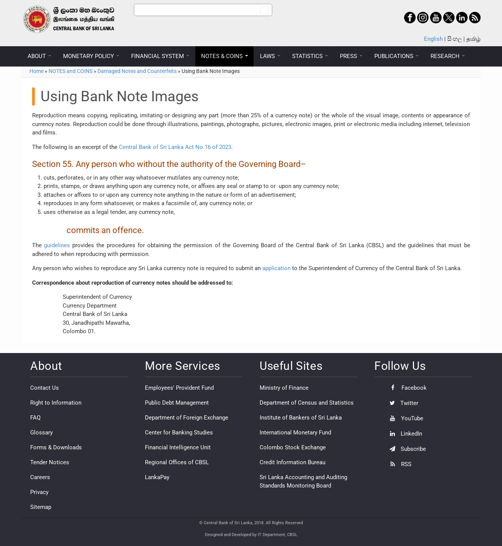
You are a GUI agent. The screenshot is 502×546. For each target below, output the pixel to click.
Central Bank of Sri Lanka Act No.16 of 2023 (175, 147)
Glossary (41, 432)
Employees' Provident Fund (179, 387)
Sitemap (40, 507)
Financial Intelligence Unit (178, 447)
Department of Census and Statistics (307, 402)
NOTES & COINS (224, 56)
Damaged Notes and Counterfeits (137, 71)
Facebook (406, 387)
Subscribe (406, 449)
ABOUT (39, 56)
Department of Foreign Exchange (186, 417)
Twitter (402, 403)
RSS (398, 464)
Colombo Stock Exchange (293, 447)
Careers (40, 477)
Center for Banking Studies (179, 432)
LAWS (270, 56)
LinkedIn (404, 433)
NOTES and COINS (71, 71)
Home (36, 71)
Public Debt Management (177, 402)
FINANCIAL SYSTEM (160, 56)
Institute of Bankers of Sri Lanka (301, 417)
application (276, 268)
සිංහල (454, 39)
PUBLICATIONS (396, 56)
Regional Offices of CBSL (177, 462)
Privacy (39, 492)
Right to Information (55, 402)
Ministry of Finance (284, 387)
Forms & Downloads (56, 447)
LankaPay (157, 477)
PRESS (351, 56)
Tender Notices (49, 462)
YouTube (404, 418)
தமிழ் (473, 39)
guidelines (57, 245)
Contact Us (44, 387)
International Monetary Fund (295, 432)
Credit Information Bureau (292, 462)
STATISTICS (310, 56)
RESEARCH (448, 56)
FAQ (35, 417)
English (433, 39)
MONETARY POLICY (91, 56)
